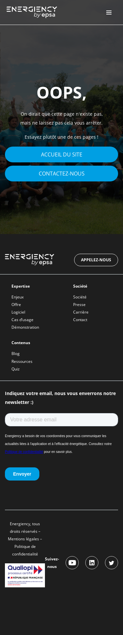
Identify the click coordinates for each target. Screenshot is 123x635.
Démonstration (25, 327)
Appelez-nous (96, 260)
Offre (16, 304)
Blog (15, 353)
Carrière (81, 312)
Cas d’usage (22, 319)
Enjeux (17, 297)
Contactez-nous (62, 173)
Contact (80, 319)
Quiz (15, 369)
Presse (79, 304)
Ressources (21, 361)
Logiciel (18, 312)
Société (80, 297)
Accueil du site (61, 154)
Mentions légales (23, 539)
